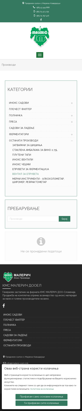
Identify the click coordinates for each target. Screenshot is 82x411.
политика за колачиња (42, 388)
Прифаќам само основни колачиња (41, 396)
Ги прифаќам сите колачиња (41, 402)
